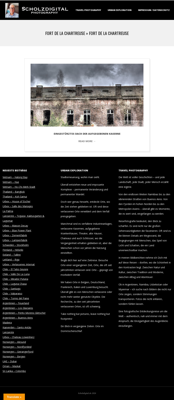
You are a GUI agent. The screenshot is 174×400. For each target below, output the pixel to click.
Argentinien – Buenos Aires (18, 317)
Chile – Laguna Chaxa (15, 283)
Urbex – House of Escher (16, 201)
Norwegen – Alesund (14, 342)
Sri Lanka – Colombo (14, 371)
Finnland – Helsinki (13, 249)
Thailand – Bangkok (14, 191)
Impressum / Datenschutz (154, 10)
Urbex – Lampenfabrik (15, 240)
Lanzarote (8, 332)
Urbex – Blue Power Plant (17, 230)
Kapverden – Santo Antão (17, 327)
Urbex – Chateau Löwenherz (18, 337)
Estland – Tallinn (12, 254)
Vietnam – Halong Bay (15, 177)
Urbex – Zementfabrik (15, 235)
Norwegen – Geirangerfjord (18, 351)
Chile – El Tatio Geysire (15, 269)
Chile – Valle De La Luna (16, 274)
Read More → (87, 141)
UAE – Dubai (10, 361)
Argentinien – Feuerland (16, 303)
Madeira (7, 322)
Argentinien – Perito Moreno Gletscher (24, 312)
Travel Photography (88, 10)
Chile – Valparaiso (12, 293)
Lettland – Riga (11, 259)
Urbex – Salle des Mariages (18, 206)
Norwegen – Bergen (14, 356)
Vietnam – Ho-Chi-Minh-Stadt (19, 186)
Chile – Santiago (12, 288)
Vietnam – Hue (11, 182)
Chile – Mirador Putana (15, 279)
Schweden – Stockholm (16, 245)
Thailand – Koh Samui (15, 196)
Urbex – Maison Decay (15, 225)
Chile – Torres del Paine (16, 298)
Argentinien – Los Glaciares (18, 308)
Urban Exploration (119, 10)
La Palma (8, 211)
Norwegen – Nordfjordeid (17, 346)
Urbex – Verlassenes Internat (19, 264)
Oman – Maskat (12, 366)
